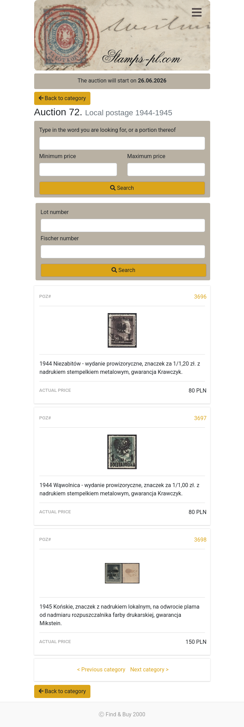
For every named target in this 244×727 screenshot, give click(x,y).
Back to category (62, 98)
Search (122, 188)
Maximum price (146, 156)
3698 (200, 539)
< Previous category (101, 669)
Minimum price (57, 156)
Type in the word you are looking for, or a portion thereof (107, 130)
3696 (200, 296)
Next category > (149, 669)
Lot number (55, 212)
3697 (200, 418)
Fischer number (60, 238)
